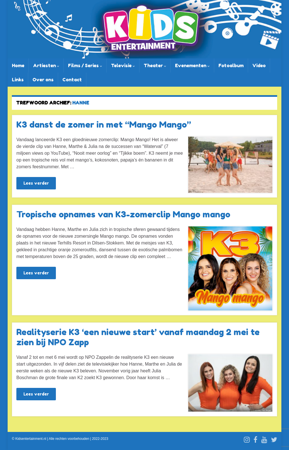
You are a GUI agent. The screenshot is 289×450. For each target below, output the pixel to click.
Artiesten (46, 65)
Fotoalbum (231, 65)
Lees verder (36, 183)
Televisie (123, 65)
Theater (155, 65)
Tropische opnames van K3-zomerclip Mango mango (123, 214)
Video (259, 65)
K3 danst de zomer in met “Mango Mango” (103, 124)
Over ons (43, 79)
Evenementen (192, 65)
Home (18, 65)
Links (18, 79)
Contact (72, 79)
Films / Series (85, 65)
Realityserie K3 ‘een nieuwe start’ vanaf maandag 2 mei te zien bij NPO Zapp (138, 337)
